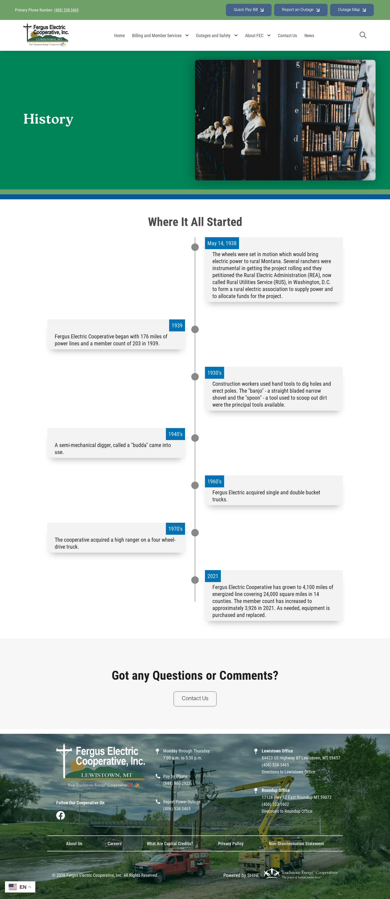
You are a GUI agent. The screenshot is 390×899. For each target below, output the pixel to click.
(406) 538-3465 (66, 9)
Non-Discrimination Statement (296, 843)
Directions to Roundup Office (287, 811)
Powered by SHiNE (241, 875)
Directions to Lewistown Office (288, 772)
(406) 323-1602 (275, 804)
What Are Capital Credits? (170, 843)
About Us (74, 843)
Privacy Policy (231, 843)
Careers (115, 843)
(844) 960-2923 (177, 783)
